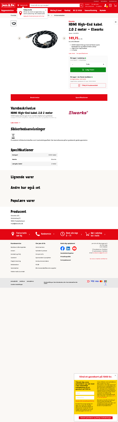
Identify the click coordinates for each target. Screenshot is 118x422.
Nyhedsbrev (104, 1)
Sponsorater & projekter (43, 382)
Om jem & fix (40, 378)
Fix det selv (95, 4)
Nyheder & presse (41, 375)
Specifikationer (82, 97)
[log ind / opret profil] (105, 5)
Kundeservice (113, 1)
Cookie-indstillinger (17, 408)
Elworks (72, 21)
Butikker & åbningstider (18, 371)
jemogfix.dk (14, 405)
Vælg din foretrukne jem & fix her (33, 16)
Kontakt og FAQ (16, 378)
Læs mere (72, 53)
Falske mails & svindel (18, 396)
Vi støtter (99, 6)
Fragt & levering (16, 385)
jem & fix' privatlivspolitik (106, 396)
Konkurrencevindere (42, 385)
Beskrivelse (34, 97)
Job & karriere (89, 6)
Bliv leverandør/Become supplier (46, 392)
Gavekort (96, 1)
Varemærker (15, 392)
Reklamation (15, 389)
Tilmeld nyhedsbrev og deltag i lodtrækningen (95, 418)
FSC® (37, 389)
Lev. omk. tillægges (74, 41)
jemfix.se (22, 405)
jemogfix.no (30, 405)
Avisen (87, 4)
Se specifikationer (82, 53)
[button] (57, 219)
